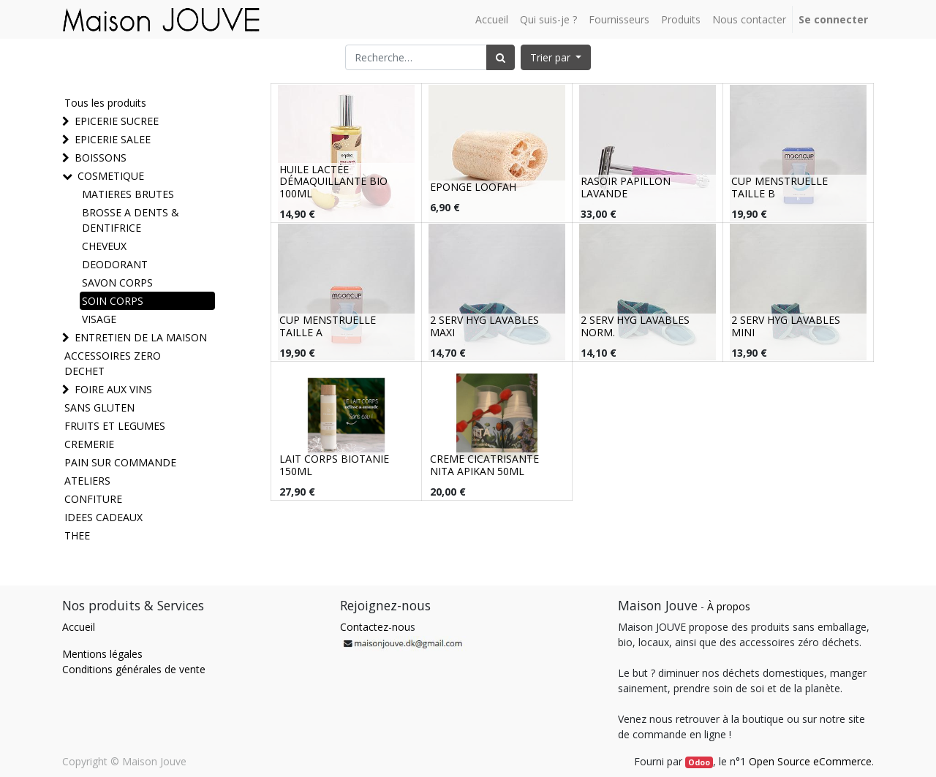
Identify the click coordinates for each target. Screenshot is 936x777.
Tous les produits (105, 103)
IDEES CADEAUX (103, 517)
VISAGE (99, 319)
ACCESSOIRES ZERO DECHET (112, 363)
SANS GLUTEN (99, 407)
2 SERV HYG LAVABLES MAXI (484, 326)
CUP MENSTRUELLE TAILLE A (327, 326)
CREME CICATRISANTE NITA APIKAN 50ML (484, 465)
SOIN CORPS (112, 301)
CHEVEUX (104, 246)
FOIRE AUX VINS (113, 389)
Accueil (78, 627)
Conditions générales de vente (133, 669)
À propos (728, 606)
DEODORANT (115, 264)
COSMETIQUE (111, 176)
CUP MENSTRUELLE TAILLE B (779, 187)
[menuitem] (491, 19)
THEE (77, 535)
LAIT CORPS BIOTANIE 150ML (334, 465)
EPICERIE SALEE (113, 139)
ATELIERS (87, 481)
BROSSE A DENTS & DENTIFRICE (130, 220)
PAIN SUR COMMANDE (120, 462)
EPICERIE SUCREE (117, 121)
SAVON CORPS (117, 282)
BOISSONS (101, 157)
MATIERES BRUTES (128, 194)
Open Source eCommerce (810, 761)
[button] (556, 57)
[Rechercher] (500, 57)
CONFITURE (93, 499)
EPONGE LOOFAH (473, 187)
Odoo (699, 762)
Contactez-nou (375, 627)
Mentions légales (102, 654)
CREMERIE (89, 444)
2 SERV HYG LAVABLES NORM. (635, 326)
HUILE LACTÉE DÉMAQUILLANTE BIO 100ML (333, 181)
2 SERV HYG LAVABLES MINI (785, 326)
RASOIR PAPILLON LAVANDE (626, 187)
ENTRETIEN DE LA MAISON (141, 337)
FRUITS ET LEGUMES (114, 426)
